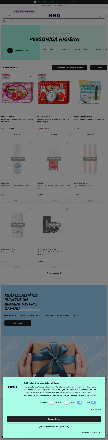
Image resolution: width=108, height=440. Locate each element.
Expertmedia (95, 432)
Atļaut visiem (54, 419)
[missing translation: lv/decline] (54, 426)
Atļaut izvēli (96, 409)
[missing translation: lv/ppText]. (83, 395)
